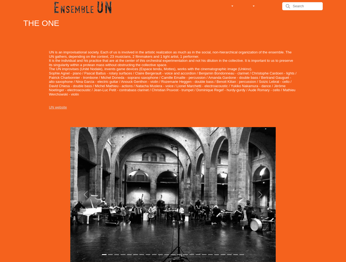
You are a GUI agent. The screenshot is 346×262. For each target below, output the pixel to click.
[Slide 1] (104, 254)
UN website (58, 107)
